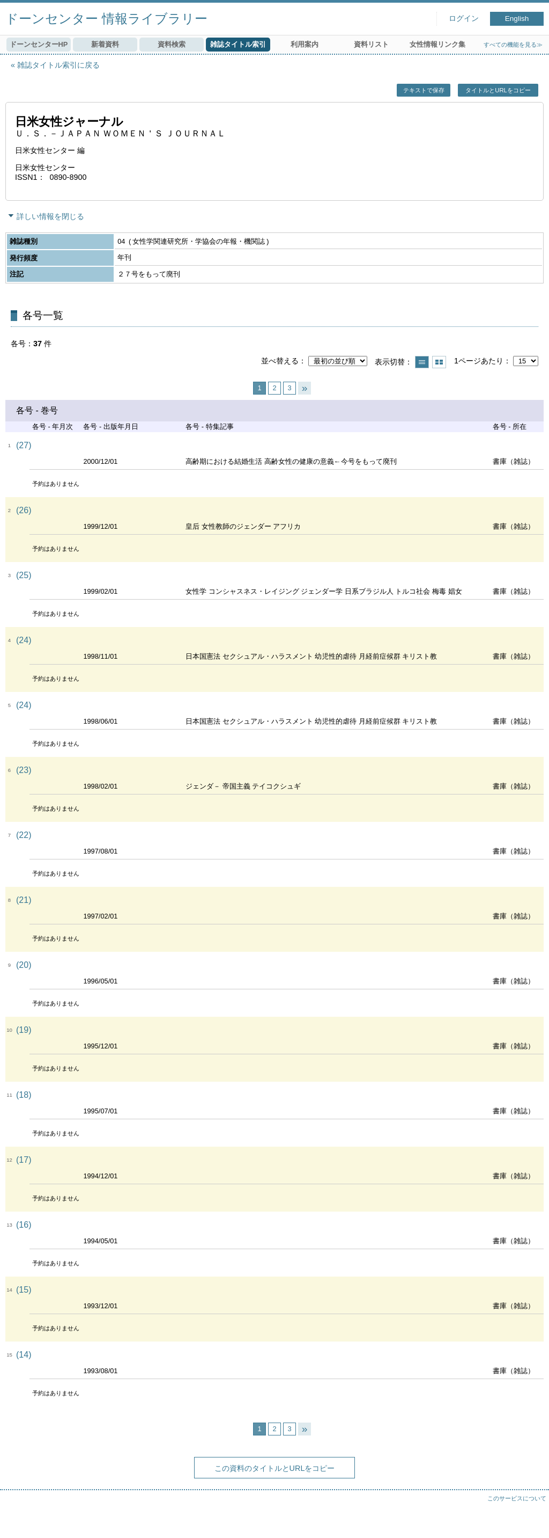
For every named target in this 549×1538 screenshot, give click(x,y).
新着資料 (105, 44)
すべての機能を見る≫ (513, 44)
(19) (23, 1029)
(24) (23, 640)
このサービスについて (516, 1498)
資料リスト (371, 44)
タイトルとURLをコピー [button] (497, 90)
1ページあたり (478, 360)
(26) (23, 510)
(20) (23, 965)
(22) (23, 835)
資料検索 (172, 44)
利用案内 (304, 44)
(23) (23, 770)
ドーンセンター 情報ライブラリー (106, 18)
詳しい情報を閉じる (50, 216)
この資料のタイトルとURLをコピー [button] (274, 1468)
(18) (23, 1094)
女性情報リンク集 (437, 44)
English (517, 18)
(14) (23, 1354)
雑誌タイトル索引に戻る (58, 65)
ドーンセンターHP (39, 44)
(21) (23, 900)
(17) (23, 1159)
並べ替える (280, 360)
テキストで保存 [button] (423, 90)
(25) (23, 575)
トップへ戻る (530, 1519)
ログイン (464, 18)
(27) (23, 445)
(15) (23, 1289)
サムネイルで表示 (439, 362)
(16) (23, 1224)
